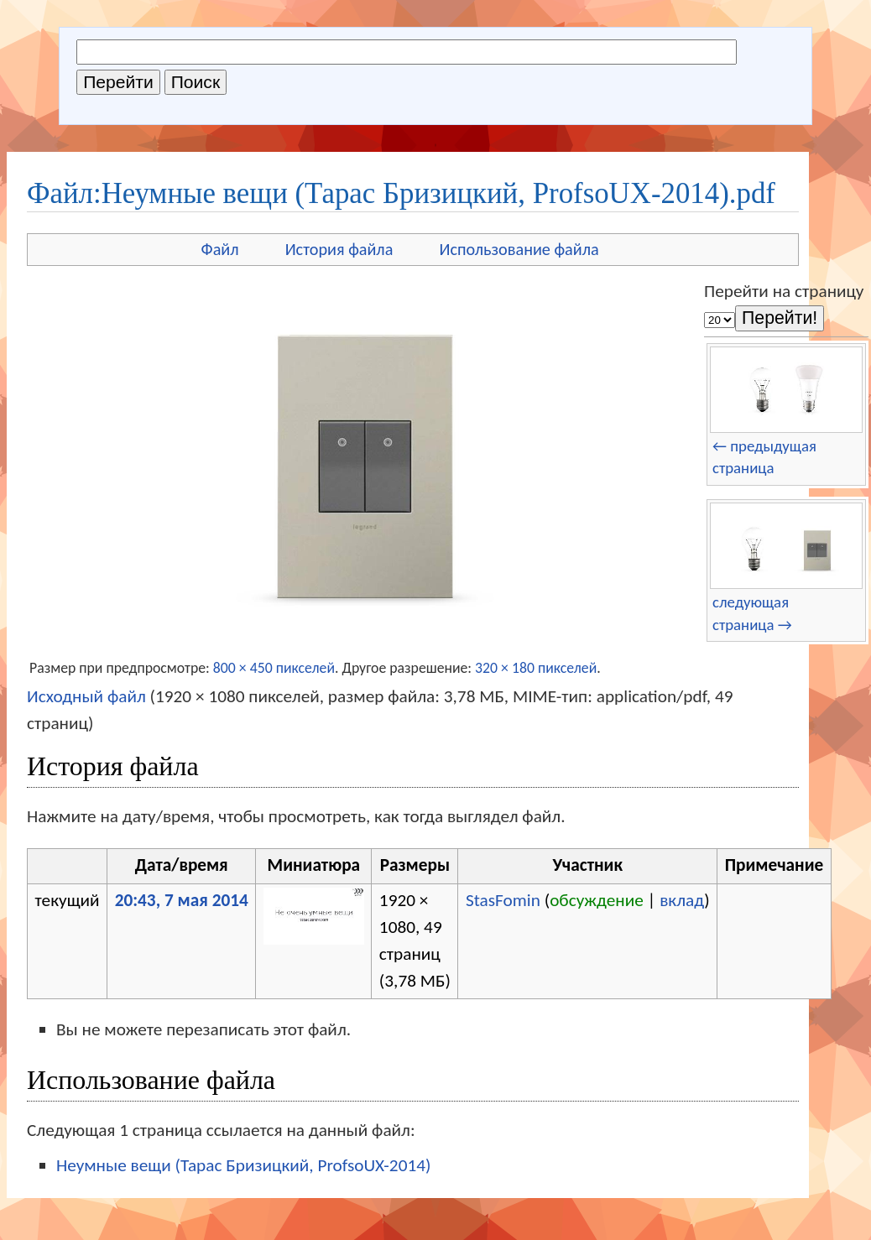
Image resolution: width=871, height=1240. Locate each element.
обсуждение (597, 900)
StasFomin (503, 900)
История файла (339, 249)
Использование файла (518, 249)
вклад (682, 900)
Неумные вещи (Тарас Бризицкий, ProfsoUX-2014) (243, 1165)
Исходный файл (86, 696)
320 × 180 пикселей (536, 668)
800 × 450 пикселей (274, 668)
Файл (220, 249)
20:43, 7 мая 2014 (181, 900)
